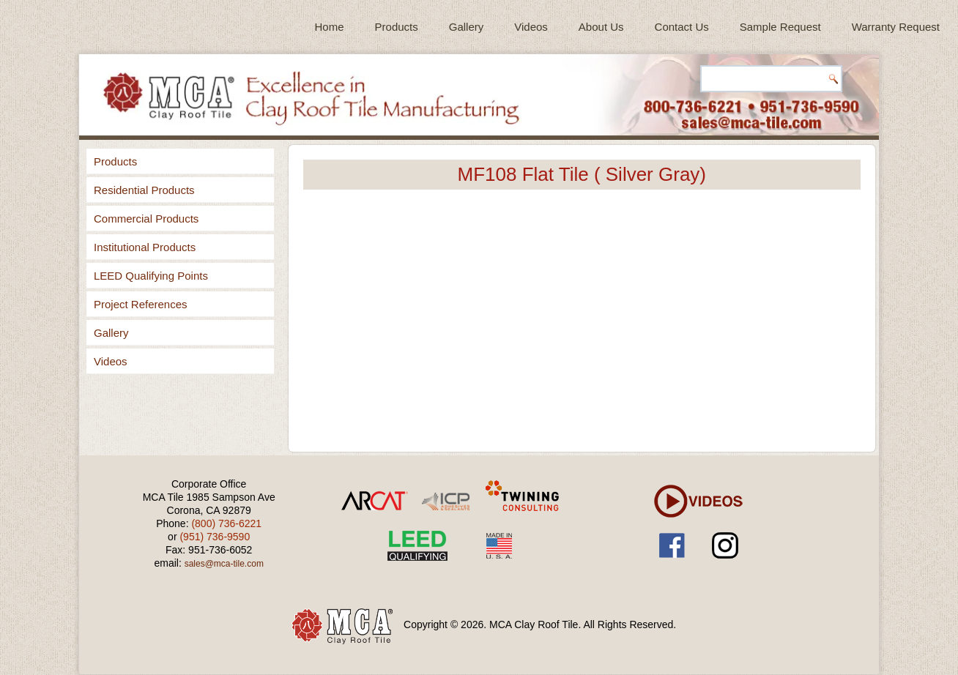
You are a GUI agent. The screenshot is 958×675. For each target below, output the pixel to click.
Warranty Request (896, 26)
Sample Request (780, 26)
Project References (140, 304)
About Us (601, 26)
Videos (531, 26)
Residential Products (144, 190)
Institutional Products (145, 247)
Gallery (466, 26)
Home (329, 26)
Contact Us (682, 26)
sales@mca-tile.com (224, 564)
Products (396, 26)
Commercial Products (146, 218)
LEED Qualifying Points (151, 275)
